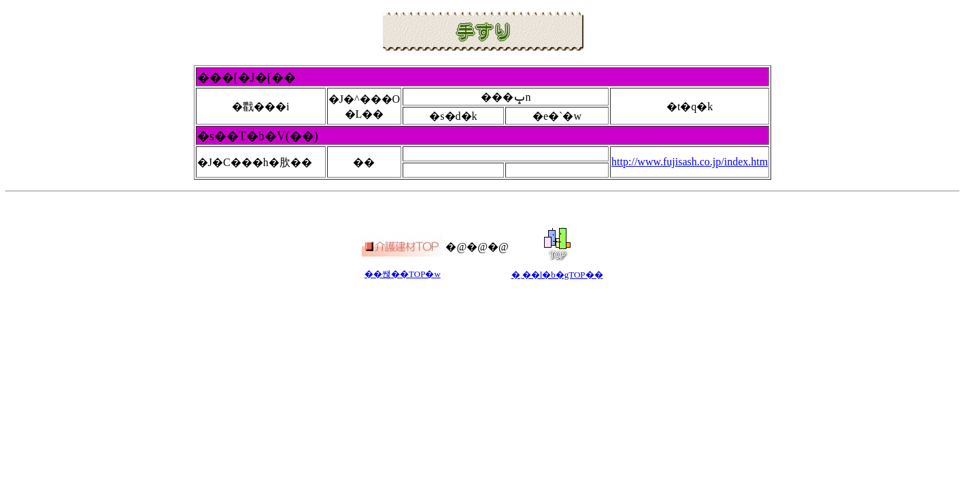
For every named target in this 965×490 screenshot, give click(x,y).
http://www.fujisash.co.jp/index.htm (689, 161)
